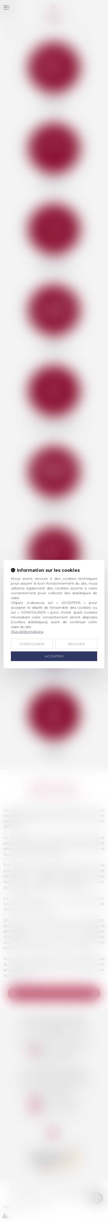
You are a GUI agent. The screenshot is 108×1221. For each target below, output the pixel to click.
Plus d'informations (27, 631)
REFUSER (76, 644)
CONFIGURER (32, 644)
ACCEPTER (54, 656)
